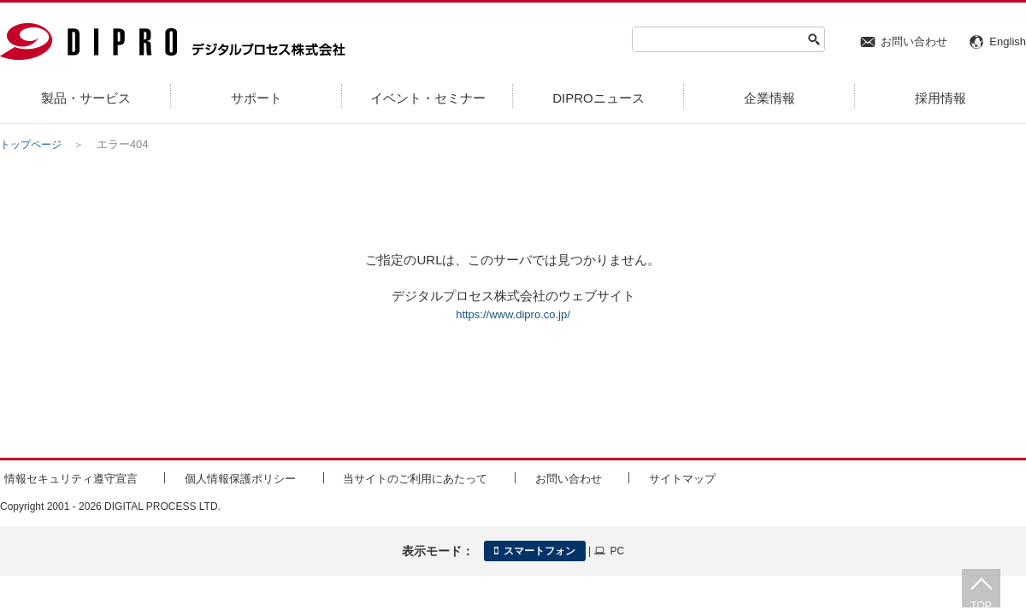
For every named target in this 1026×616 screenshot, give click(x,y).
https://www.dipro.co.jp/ (513, 313)
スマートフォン (534, 548)
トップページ (33, 144)
